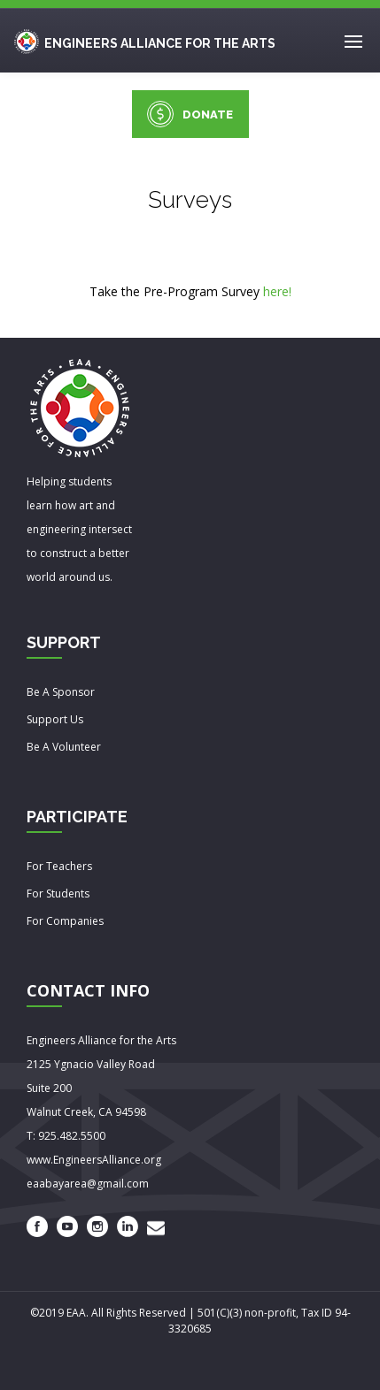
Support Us (55, 719)
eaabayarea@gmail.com (88, 1183)
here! (277, 291)
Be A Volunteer (64, 746)
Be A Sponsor (61, 691)
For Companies (65, 920)
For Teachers (59, 866)
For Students (58, 893)
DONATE (190, 114)
